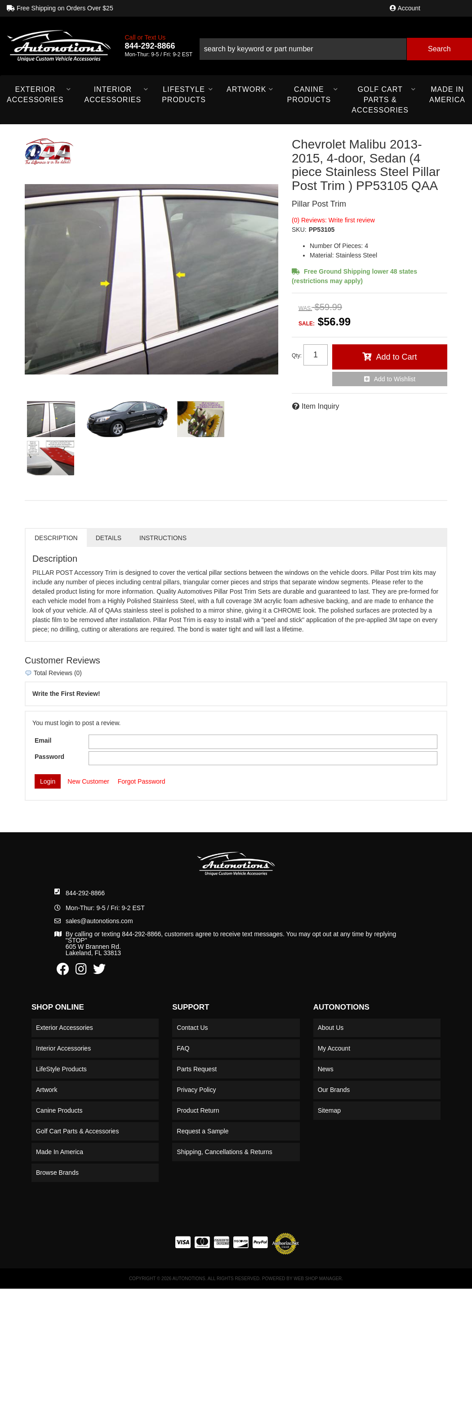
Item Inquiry (320, 406)
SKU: (299, 229)
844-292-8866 (85, 893)
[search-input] (303, 49)
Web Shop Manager (318, 1278)
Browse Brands (57, 1172)
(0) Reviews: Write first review (333, 220)
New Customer (88, 781)
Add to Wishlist (395, 379)
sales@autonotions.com (99, 921)
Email (43, 740)
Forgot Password (141, 781)
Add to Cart (396, 356)
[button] (335, 46)
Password (49, 756)
